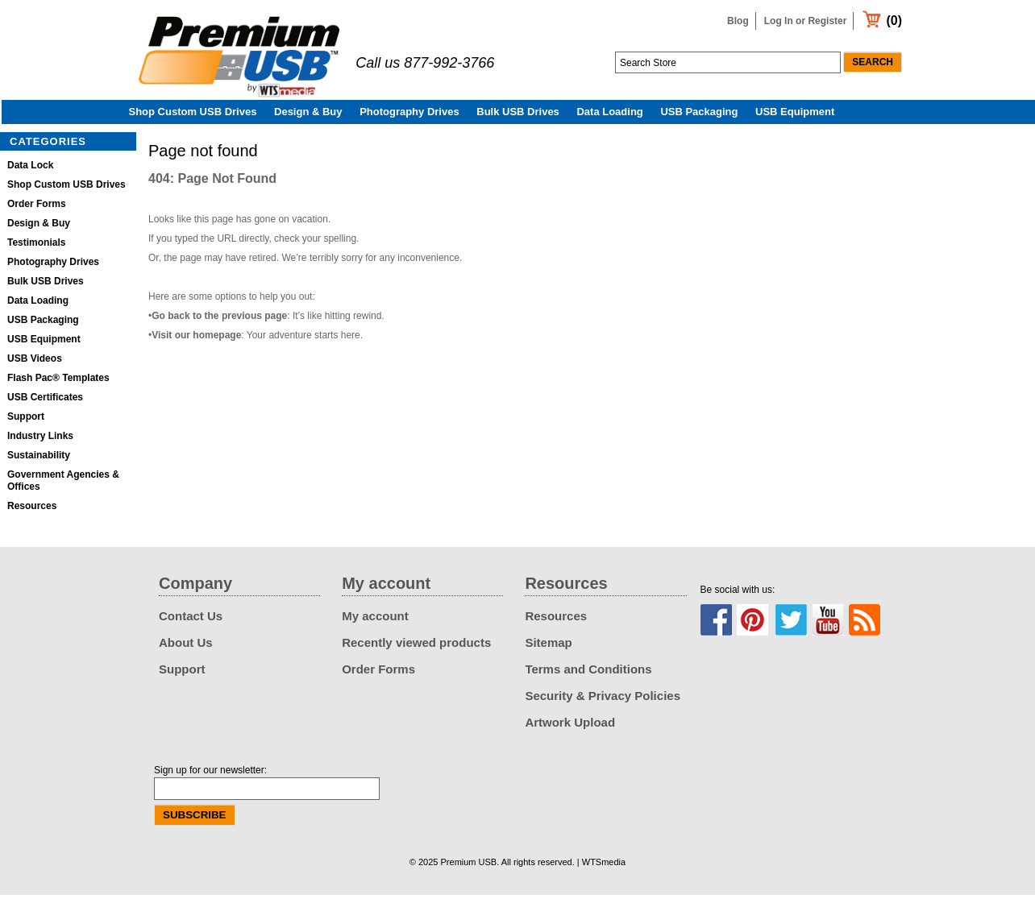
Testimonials (36, 246)
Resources (31, 510)
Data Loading (609, 116)
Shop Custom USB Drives (193, 116)
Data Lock (30, 169)
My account (375, 620)
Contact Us (190, 620)
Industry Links (40, 439)
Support (25, 420)
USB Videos (34, 362)
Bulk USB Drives (517, 116)
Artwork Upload (570, 726)
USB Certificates (45, 401)
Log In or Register (805, 21)
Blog (738, 21)
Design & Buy (308, 116)
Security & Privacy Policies (602, 699)
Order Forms (36, 207)
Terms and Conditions (588, 673)
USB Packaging (699, 116)
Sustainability (38, 459)
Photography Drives (409, 116)
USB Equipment (794, 116)
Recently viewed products (416, 646)
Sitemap (548, 646)
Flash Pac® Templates (58, 381)
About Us (186, 646)
